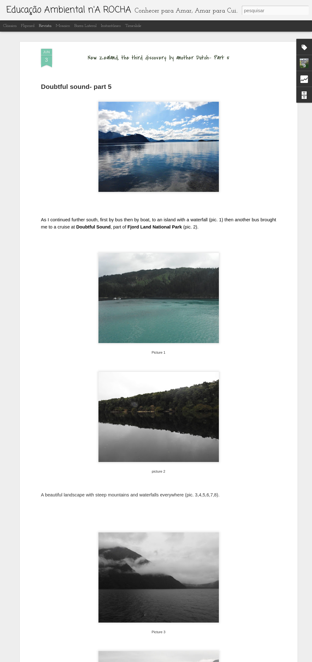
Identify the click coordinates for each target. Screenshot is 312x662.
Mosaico (63, 25)
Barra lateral (85, 25)
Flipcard (27, 25)
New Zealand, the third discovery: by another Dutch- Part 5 (159, 36)
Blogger (185, 658)
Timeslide (133, 25)
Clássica (10, 25)
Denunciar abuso (206, 658)
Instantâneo (111, 25)
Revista (45, 25)
